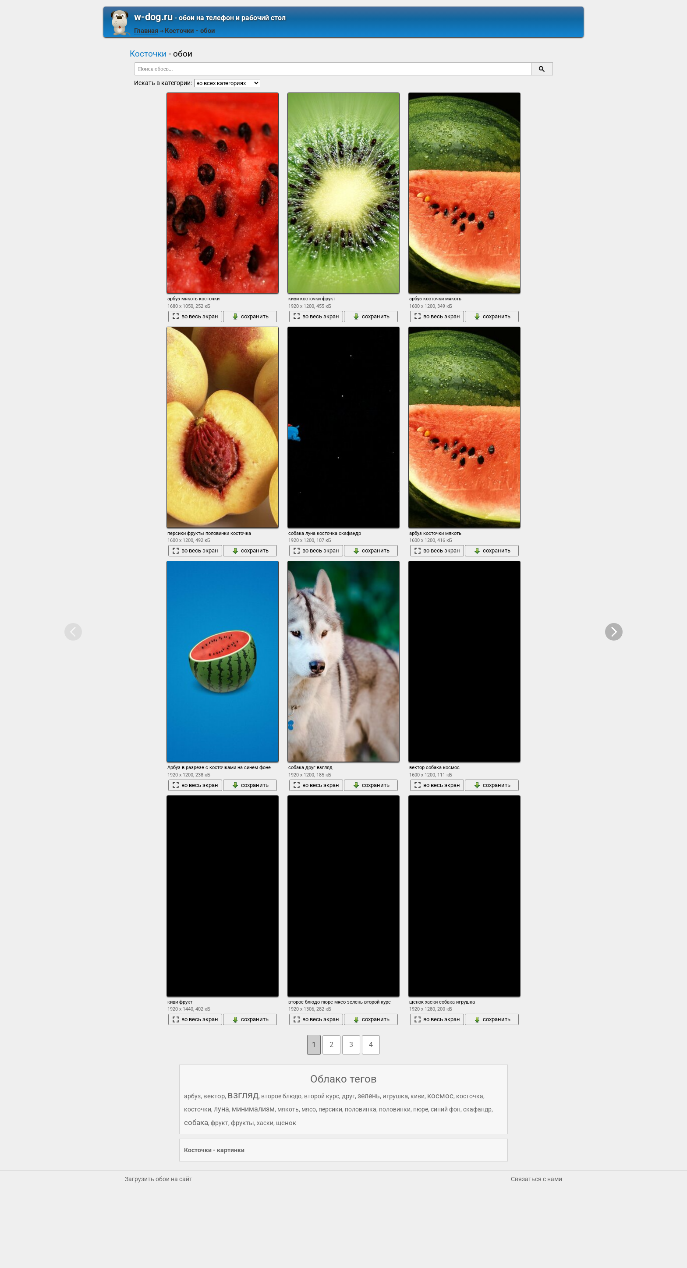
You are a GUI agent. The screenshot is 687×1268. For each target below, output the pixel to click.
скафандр (477, 1109)
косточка (469, 1096)
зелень (369, 1096)
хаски (265, 1122)
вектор (214, 1096)
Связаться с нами (536, 1179)
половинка (360, 1109)
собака (196, 1122)
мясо (308, 1109)
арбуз (192, 1096)
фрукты (242, 1123)
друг (348, 1096)
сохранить (250, 316)
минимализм (253, 1109)
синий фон (445, 1109)
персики (330, 1109)
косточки (197, 1109)
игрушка (395, 1096)
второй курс (321, 1096)
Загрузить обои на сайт (158, 1179)
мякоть (288, 1109)
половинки (395, 1109)
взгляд (243, 1095)
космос (440, 1095)
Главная (146, 31)
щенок (286, 1123)
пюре (420, 1109)
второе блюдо (281, 1096)
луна (221, 1109)
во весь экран (195, 316)
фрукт (219, 1122)
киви (418, 1096)
